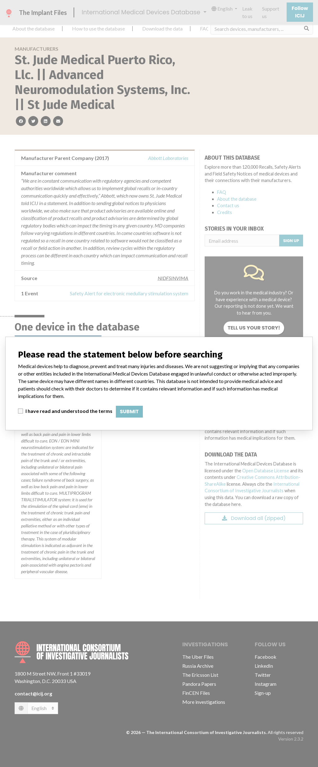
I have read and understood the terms (68, 411)
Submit (129, 411)
